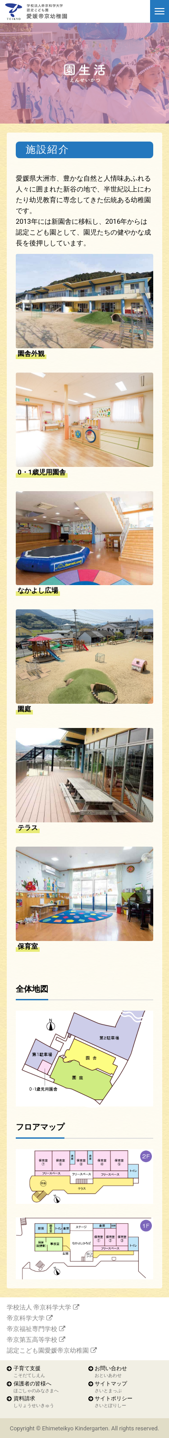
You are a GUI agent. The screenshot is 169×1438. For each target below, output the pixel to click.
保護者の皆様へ (36, 1387)
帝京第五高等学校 (32, 1339)
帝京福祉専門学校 (32, 1328)
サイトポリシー (113, 1402)
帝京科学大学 (26, 1318)
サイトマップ (111, 1387)
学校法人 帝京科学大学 (39, 1307)
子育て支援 (29, 1372)
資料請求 (34, 1402)
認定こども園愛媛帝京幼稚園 (48, 1350)
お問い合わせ (111, 1372)
